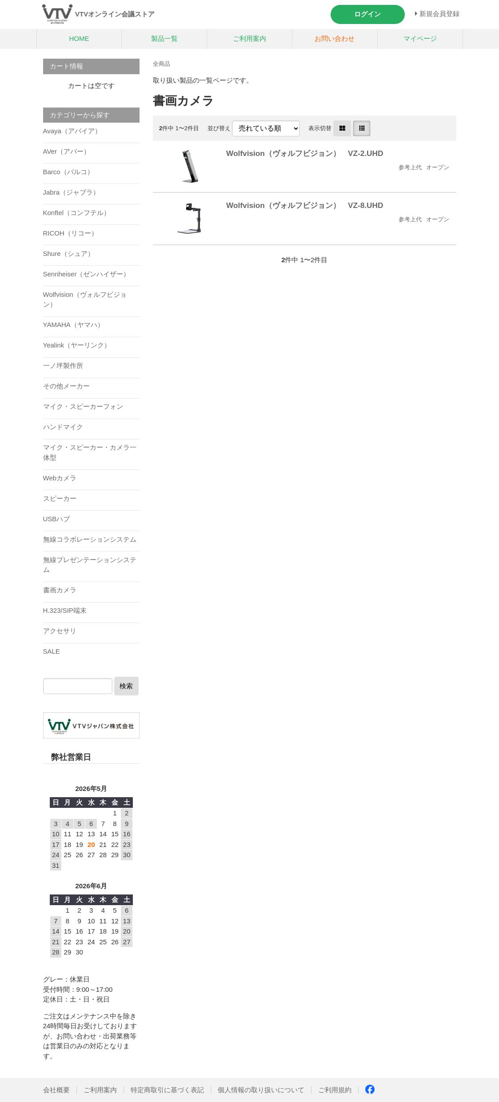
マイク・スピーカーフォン (83, 406)
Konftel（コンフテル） (77, 212)
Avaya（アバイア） (72, 131)
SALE (51, 651)
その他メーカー (66, 386)
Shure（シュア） (68, 253)
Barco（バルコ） (68, 172)
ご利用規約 (334, 1090)
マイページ (420, 38)
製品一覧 (164, 38)
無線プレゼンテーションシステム (89, 565)
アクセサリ (59, 631)
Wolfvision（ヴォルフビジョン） (85, 299)
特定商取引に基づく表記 (167, 1090)
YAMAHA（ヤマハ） (73, 324)
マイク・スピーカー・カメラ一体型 (89, 452)
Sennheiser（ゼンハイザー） (86, 274)
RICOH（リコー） (70, 233)
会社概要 (56, 1090)
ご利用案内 (249, 38)
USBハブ (56, 519)
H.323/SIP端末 (65, 610)
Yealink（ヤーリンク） (77, 345)
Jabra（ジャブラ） (71, 192)
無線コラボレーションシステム (89, 539)
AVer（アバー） (66, 151)
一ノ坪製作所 (63, 365)
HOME (79, 38)
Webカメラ (60, 478)
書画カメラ (59, 590)
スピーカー (59, 498)
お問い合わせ (335, 38)
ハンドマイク (63, 427)
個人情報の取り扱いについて (261, 1090)
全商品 (161, 63)
